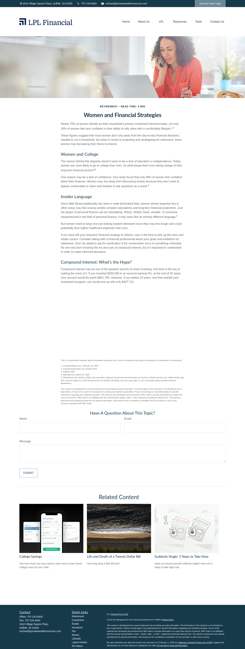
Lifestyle (76, 638)
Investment (78, 620)
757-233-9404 (87, 3)
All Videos (77, 646)
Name (23, 418)
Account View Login (210, 3)
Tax (74, 631)
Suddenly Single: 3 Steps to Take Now (182, 556)
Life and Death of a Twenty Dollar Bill (113, 556)
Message (25, 441)
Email (127, 418)
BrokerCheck (167, 620)
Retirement (78, 616)
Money (75, 634)
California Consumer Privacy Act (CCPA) (195, 642)
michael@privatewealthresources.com (124, 3)
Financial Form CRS (119, 614)
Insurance (77, 627)
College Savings (30, 556)
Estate (75, 623)
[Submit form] (28, 473)
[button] (126, 22)
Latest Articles (79, 642)
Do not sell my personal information (172, 645)
